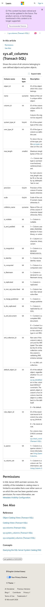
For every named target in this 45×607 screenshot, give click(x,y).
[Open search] (34, 3)
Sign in (40, 3)
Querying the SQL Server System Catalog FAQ (22, 550)
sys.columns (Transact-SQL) (18, 33)
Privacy (26, 592)
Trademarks (21, 596)
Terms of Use (9, 596)
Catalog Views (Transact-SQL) (15, 522)
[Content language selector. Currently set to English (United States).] (16, 571)
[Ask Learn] (35, 33)
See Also (8, 48)
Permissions (9, 45)
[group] (22, 274)
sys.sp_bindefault (36, 380)
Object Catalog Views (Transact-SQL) (18, 517)
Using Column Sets (37, 468)
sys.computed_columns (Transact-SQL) (19, 538)
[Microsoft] (22, 3)
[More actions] (40, 33)
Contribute (17, 592)
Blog (6, 592)
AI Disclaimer (9, 589)
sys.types (36, 144)
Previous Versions (23, 589)
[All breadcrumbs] (5, 33)
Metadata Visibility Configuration (16, 497)
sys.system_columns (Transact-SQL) (18, 532)
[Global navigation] (2, 3)
